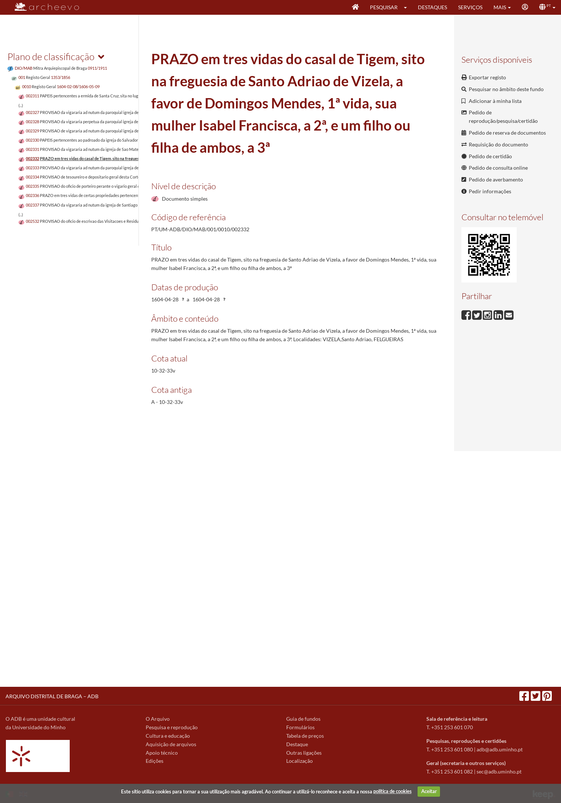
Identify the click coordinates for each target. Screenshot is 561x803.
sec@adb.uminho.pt (499, 771)
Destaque (297, 744)
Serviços (470, 7)
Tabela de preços (305, 736)
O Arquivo (158, 719)
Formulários (300, 727)
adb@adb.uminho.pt (500, 749)
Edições (154, 761)
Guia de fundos (303, 719)
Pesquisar (384, 7)
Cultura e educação (168, 736)
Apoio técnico (162, 753)
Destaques (432, 7)
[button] (407, 7)
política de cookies (392, 791)
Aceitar (429, 791)
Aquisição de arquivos (171, 744)
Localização (299, 761)
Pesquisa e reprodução (172, 727)
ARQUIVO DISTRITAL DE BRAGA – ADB (52, 696)
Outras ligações (304, 753)
